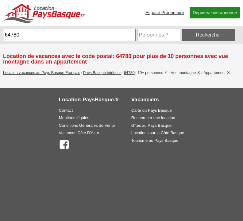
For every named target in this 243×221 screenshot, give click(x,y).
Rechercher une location (153, 117)
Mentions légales (74, 117)
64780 (129, 73)
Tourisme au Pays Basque (154, 140)
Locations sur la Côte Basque (157, 132)
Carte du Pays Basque (151, 110)
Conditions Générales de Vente (87, 125)
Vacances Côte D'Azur (79, 132)
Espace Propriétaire (164, 12)
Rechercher (208, 34)
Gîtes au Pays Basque (151, 125)
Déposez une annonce (215, 12)
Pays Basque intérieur (102, 73)
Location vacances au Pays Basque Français (41, 73)
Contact (66, 110)
